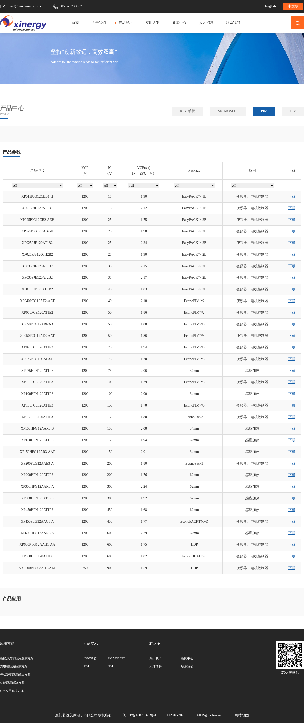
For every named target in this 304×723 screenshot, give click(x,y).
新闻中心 (179, 23)
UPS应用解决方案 (12, 691)
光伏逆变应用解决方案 (15, 674)
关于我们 (99, 23)
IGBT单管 (187, 111)
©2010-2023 (176, 715)
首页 (75, 23)
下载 (291, 196)
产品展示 (126, 23)
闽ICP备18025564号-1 (139, 715)
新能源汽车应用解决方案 (16, 658)
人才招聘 (206, 23)
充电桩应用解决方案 (13, 666)
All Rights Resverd (209, 715)
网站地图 (242, 715)
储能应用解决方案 (12, 682)
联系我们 (233, 23)
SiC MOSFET (228, 111)
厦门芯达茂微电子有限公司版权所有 (83, 715)
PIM (264, 111)
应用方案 (152, 23)
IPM (293, 111)
